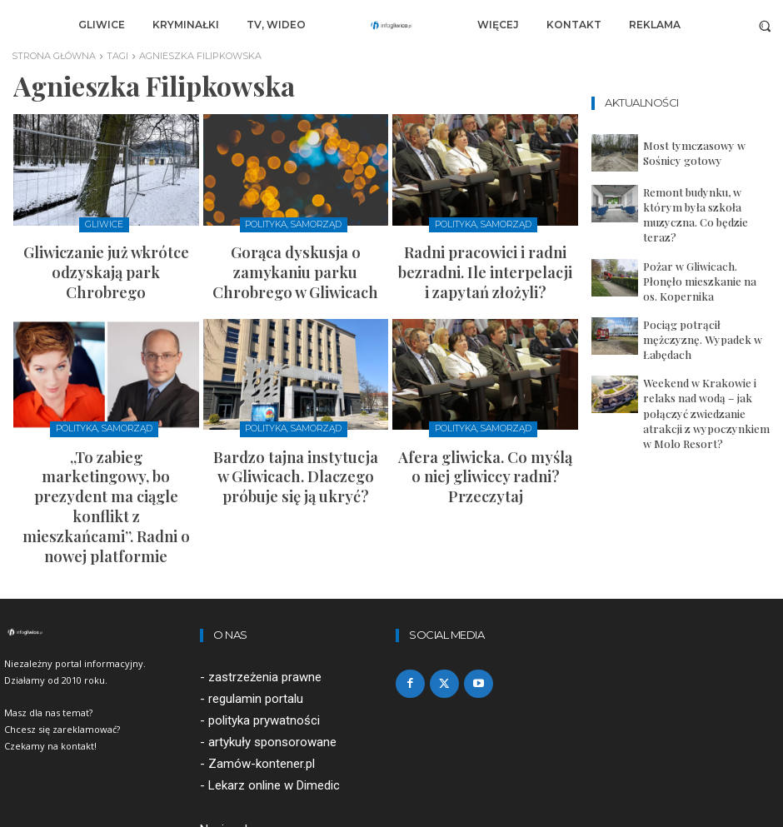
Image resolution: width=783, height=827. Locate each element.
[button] (765, 25)
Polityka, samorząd (293, 224)
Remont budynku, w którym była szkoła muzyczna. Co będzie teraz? (704, 204)
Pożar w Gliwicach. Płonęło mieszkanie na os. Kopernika (697, 254)
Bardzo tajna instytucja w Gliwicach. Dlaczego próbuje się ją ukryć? (295, 433)
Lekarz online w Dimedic (274, 689)
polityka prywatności (264, 624)
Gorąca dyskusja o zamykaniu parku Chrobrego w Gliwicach (295, 255)
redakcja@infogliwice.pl (263, 754)
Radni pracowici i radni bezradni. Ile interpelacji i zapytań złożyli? (485, 255)
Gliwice (103, 224)
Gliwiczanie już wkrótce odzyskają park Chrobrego (105, 255)
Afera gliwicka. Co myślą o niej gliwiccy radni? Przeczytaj (485, 426)
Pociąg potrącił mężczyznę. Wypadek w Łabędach (694, 304)
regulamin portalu (255, 602)
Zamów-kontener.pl (261, 667)
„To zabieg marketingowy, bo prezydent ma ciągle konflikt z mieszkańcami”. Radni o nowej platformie (105, 440)
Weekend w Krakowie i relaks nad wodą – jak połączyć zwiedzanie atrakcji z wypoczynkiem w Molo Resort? (706, 360)
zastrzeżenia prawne (265, 581)
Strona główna (54, 56)
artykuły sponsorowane (272, 646)
